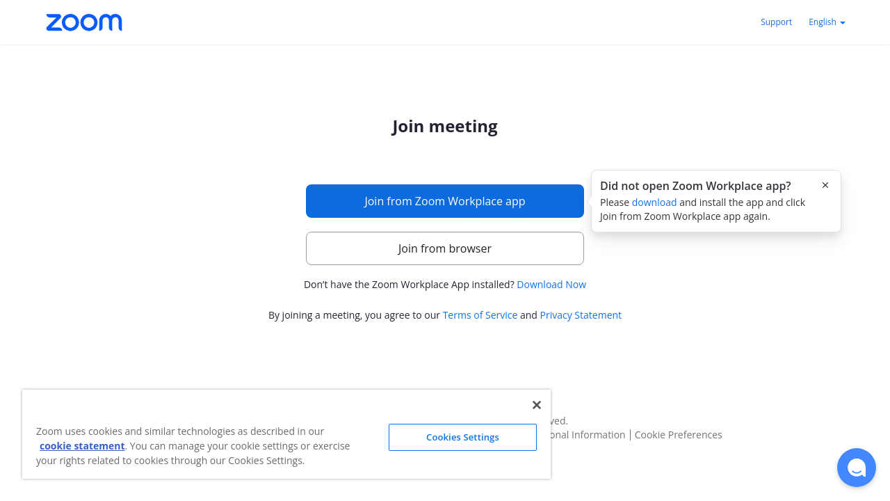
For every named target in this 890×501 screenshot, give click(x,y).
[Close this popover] (825, 185)
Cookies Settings (462, 437)
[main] (445, 221)
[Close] (537, 405)
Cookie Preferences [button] (678, 434)
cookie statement (82, 445)
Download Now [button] (551, 284)
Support (776, 22)
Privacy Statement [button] (581, 314)
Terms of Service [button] (480, 314)
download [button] (654, 202)
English (827, 22)
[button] (856, 467)
